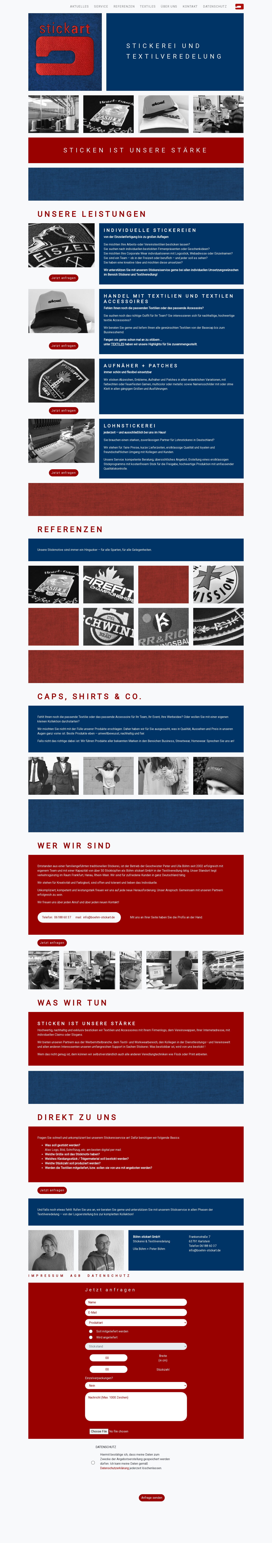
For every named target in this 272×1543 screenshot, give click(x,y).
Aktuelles (79, 6)
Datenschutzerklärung (114, 1468)
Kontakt (190, 6)
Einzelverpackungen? (99, 1378)
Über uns (169, 6)
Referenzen (124, 6)
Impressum (46, 1276)
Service (101, 6)
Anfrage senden (151, 1497)
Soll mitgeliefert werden (112, 1331)
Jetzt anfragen (63, 278)
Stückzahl (163, 1369)
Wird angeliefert (106, 1337)
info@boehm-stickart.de (99, 917)
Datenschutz (215, 6)
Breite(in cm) (162, 1358)
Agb (76, 1276)
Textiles (148, 6)
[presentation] (136, 1482)
